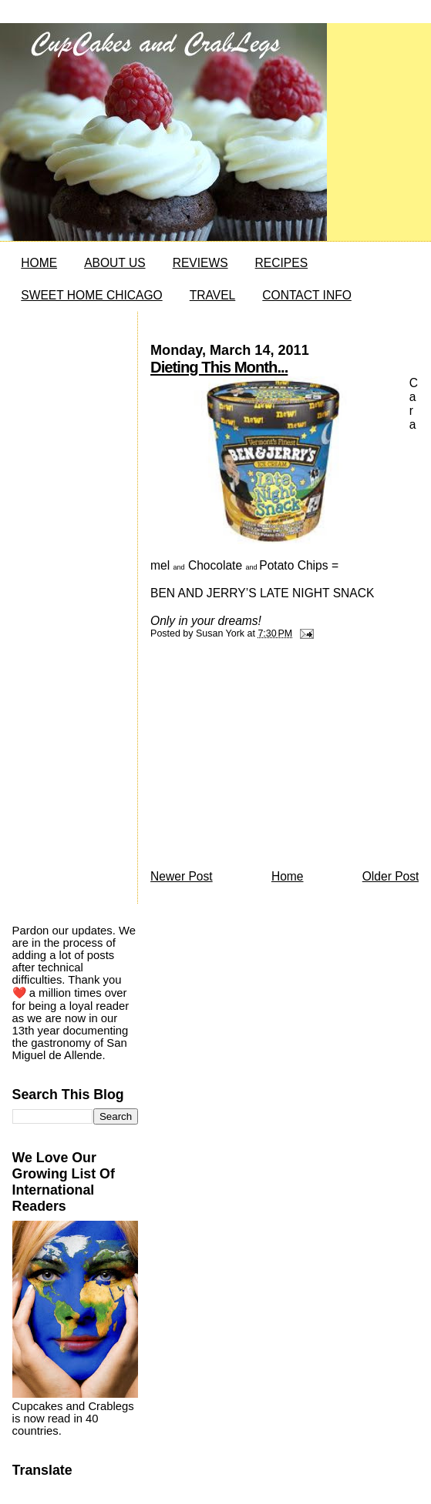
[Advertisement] (266, 758)
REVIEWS (200, 262)
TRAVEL (213, 295)
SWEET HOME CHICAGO (91, 295)
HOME (39, 262)
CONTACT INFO (307, 295)
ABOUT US (114, 262)
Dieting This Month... (219, 367)
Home (287, 876)
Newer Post (181, 876)
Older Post (390, 876)
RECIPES (281, 262)
